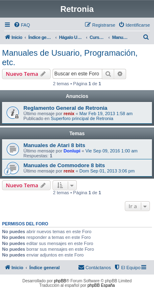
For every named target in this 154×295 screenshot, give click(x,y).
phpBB (60, 281)
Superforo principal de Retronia (82, 118)
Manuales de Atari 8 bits (54, 145)
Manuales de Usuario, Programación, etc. (70, 57)
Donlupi (72, 150)
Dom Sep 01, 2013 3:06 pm (107, 170)
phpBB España (101, 285)
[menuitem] (22, 25)
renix (69, 113)
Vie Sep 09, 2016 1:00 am (111, 150)
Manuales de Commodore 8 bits (64, 165)
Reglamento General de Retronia (65, 108)
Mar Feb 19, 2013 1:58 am (106, 113)
